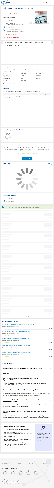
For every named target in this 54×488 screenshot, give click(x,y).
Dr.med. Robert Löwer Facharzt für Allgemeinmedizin (16, 331)
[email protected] (18, 384)
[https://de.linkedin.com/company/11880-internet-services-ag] (14, 482)
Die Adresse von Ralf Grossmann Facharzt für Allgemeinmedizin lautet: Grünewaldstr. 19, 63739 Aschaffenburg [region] (24, 372)
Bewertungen (39, 42)
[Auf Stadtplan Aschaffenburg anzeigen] (51, 163)
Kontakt (17, 45)
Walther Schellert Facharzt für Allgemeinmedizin (14, 338)
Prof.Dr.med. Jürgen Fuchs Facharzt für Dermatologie (16, 345)
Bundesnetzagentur (8, 431)
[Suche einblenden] (44, 3)
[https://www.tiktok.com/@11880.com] (11, 482)
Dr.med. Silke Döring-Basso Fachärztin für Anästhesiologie (17, 324)
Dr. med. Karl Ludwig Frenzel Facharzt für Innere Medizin (17, 352)
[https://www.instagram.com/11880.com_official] (7, 482)
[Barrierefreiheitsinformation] (49, 3)
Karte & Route (8, 45)
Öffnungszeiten (8, 42)
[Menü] (52, 3)
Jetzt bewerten (27, 159)
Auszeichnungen (28, 42)
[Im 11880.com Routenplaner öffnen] (49, 163)
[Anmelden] (47, 3)
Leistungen (18, 42)
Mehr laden (27, 317)
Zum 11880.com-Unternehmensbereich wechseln (30, 3)
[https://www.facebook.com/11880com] (3, 482)
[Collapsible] (50, 368)
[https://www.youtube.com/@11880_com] (18, 482)
